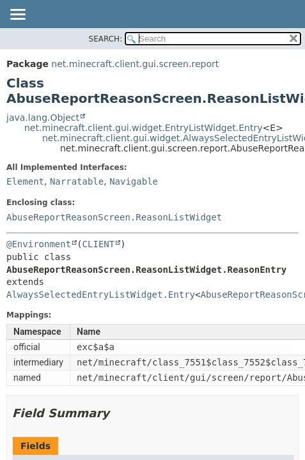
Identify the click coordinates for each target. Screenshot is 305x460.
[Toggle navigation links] (17, 15)
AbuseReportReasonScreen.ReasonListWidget (114, 217)
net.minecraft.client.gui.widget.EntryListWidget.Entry (143, 128)
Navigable (133, 181)
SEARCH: (106, 38)
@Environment (38, 244)
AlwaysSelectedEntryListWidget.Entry (100, 294)
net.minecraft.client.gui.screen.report (135, 64)
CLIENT (98, 244)
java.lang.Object (42, 117)
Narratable (77, 181)
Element (25, 181)
